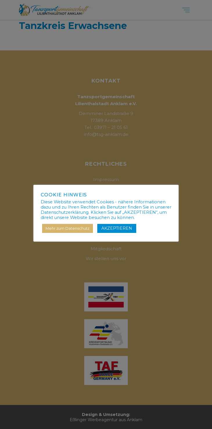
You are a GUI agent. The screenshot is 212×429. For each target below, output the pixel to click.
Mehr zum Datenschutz (67, 228)
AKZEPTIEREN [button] (116, 228)
